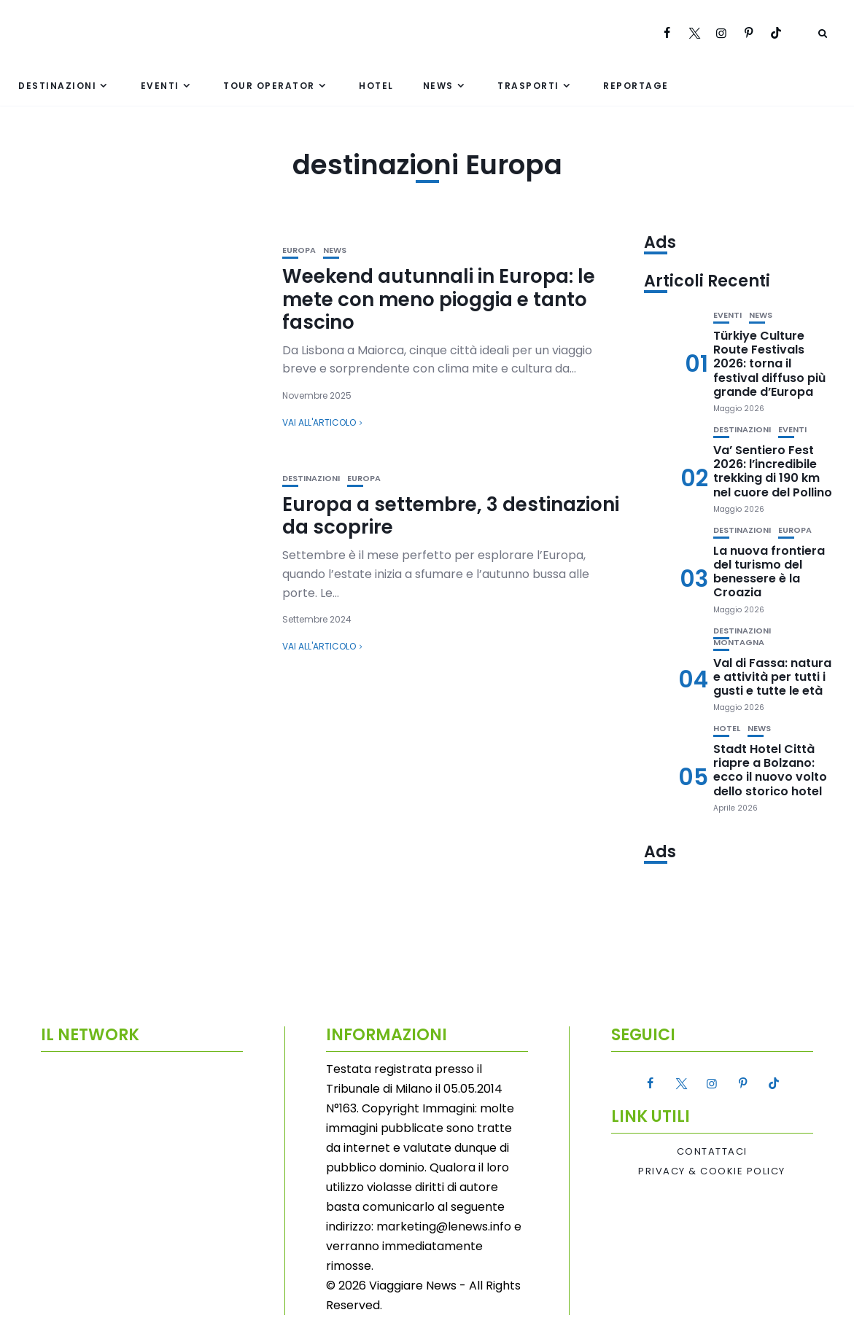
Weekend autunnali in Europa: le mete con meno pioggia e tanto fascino (438, 299)
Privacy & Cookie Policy (711, 1171)
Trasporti (528, 85)
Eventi (160, 85)
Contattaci (712, 1152)
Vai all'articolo (319, 422)
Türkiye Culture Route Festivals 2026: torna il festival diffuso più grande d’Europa (769, 363)
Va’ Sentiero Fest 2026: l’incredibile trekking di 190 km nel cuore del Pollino (772, 471)
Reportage (636, 85)
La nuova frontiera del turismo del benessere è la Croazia (769, 571)
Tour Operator (269, 85)
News (438, 85)
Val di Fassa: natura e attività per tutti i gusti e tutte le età (772, 677)
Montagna (738, 643)
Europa (299, 250)
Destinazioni (57, 85)
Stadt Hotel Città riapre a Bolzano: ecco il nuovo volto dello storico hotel (770, 770)
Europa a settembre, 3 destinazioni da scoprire (450, 515)
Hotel (376, 85)
